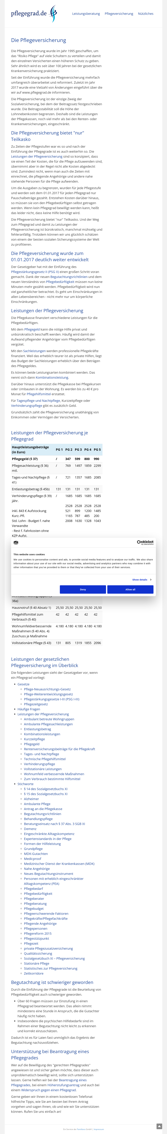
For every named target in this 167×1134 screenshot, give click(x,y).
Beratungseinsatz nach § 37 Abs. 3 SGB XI (54, 824)
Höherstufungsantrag (63, 1085)
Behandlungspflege (38, 819)
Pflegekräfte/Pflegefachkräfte (46, 918)
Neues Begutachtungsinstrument (48, 873)
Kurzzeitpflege (34, 739)
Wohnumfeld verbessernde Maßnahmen (54, 774)
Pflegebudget (34, 908)
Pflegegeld (32, 329)
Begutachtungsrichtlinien (69, 277)
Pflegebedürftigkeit (60, 282)
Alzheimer (31, 799)
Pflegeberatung (35, 903)
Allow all (130, 589)
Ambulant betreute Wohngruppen (49, 719)
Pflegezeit (31, 943)
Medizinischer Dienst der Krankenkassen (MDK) (59, 864)
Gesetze (23, 684)
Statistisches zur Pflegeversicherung (50, 968)
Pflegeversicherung (119, 13)
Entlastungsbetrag (37, 729)
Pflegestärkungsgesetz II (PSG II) (35, 272)
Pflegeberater (34, 898)
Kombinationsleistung (52, 377)
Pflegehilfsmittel (39, 394)
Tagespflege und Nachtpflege (38, 400)
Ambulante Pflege (37, 804)
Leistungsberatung (86, 13)
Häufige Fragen (29, 709)
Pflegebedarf (33, 888)
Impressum (99, 1129)
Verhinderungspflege (26, 405)
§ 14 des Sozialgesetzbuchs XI (46, 789)
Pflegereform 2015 (37, 933)
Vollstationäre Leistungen (43, 769)
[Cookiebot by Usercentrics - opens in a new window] (139, 542)
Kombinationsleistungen (42, 734)
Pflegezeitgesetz (36, 704)
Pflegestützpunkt (36, 938)
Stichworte (25, 784)
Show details (139, 579)
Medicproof (32, 859)
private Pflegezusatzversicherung (48, 948)
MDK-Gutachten (36, 854)
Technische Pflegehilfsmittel (45, 759)
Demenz (30, 829)
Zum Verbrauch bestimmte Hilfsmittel (52, 779)
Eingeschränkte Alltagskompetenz (49, 834)
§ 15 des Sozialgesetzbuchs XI (46, 794)
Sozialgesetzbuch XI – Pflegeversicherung (54, 958)
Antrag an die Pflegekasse (43, 809)
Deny (83, 589)
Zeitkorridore (33, 973)
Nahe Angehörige (37, 869)
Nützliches (145, 13)
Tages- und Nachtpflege (41, 754)
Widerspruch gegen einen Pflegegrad (48, 1090)
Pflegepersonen (35, 928)
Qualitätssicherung (38, 953)
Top (159, 1126)
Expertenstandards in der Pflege (47, 839)
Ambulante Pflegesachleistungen (48, 724)
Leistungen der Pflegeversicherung (36, 156)
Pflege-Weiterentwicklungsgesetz (48, 694)
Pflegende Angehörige (40, 923)
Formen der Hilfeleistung (42, 844)
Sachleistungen (34, 351)
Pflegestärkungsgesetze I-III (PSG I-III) (51, 699)
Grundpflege (33, 849)
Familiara (81, 1129)
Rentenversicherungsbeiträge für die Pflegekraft (59, 749)
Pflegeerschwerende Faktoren (46, 913)
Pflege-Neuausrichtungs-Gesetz (47, 689)
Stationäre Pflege (36, 963)
